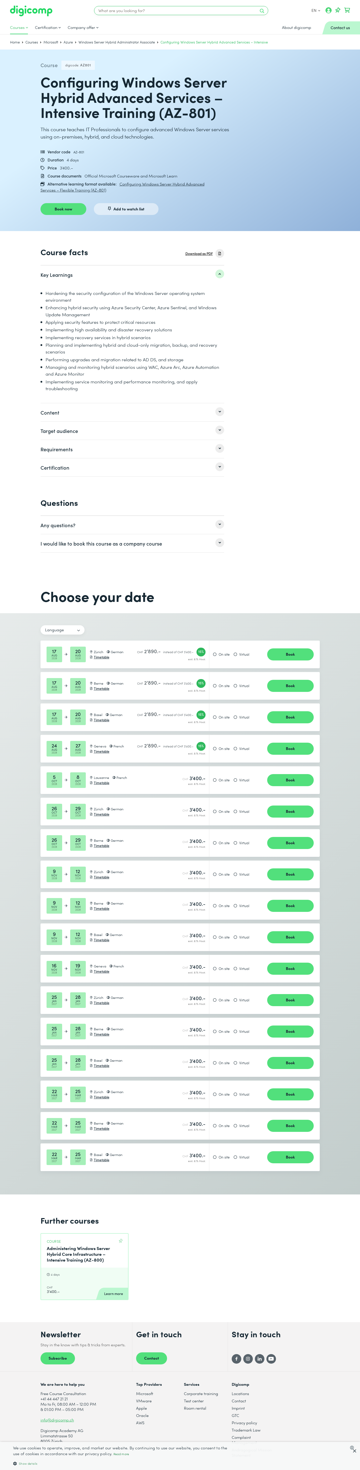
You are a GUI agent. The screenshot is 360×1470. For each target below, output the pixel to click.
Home (15, 42)
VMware (144, 1400)
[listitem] (132, 274)
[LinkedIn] (259, 1359)
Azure (68, 42)
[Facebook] (236, 1359)
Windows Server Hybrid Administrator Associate (116, 42)
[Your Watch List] (338, 10)
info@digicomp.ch (57, 1419)
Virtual (244, 654)
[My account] (328, 12)
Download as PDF (199, 253)
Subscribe (58, 1358)
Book (290, 654)
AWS (140, 1422)
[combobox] (353, 1448)
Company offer (81, 27)
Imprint (238, 1408)
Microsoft (51, 42)
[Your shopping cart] (347, 10)
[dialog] (180, 1456)
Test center (194, 1400)
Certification (46, 27)
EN (315, 10)
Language (54, 629)
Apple (141, 1408)
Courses (17, 27)
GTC (235, 1415)
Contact (151, 1358)
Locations (240, 1393)
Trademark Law (246, 1430)
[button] (121, 1463)
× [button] (354, 1451)
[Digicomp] (31, 11)
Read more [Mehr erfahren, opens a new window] (121, 1454)
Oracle (142, 1415)
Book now (63, 208)
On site (224, 654)
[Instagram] (248, 1359)
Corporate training (201, 1393)
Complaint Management (244, 1440)
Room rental (195, 1408)
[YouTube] (271, 1359)
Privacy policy (244, 1422)
